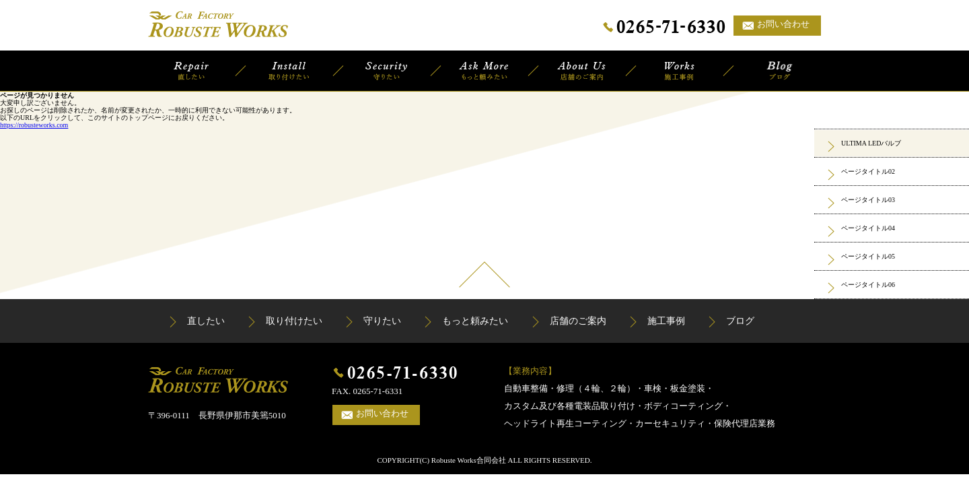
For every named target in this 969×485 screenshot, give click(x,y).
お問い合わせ (783, 24)
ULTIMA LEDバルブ (871, 143)
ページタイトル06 (868, 284)
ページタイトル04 (868, 228)
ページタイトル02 (868, 171)
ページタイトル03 (868, 199)
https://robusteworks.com (34, 125)
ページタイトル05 (868, 256)
